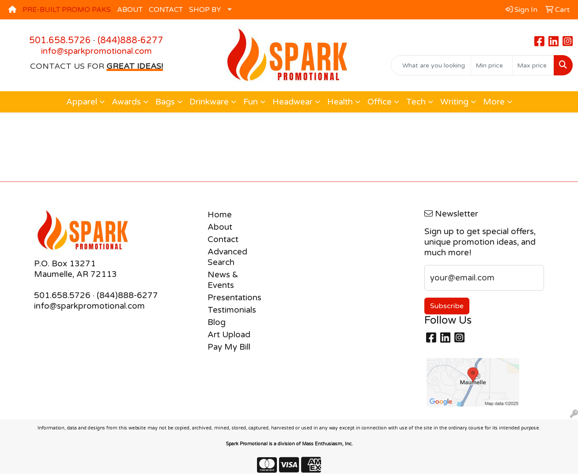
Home (220, 215)
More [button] (494, 102)
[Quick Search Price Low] (492, 65)
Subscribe (447, 306)
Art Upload (229, 335)
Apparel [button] (81, 102)
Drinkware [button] (209, 102)
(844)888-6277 (130, 40)
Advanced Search (227, 257)
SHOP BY (205, 9)
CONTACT (166, 9)
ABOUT (130, 9)
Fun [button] (250, 102)
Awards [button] (126, 102)
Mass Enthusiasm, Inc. (327, 444)
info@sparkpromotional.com (96, 51)
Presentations (229, 297)
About (220, 227)
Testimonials (229, 310)
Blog (217, 322)
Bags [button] (165, 102)
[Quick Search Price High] (533, 65)
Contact (223, 239)
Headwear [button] (292, 102)
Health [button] (340, 102)
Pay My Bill (229, 347)
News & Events (223, 280)
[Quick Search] (431, 65)
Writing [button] (454, 102)
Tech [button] (416, 102)
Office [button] (379, 102)
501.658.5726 (60, 40)
